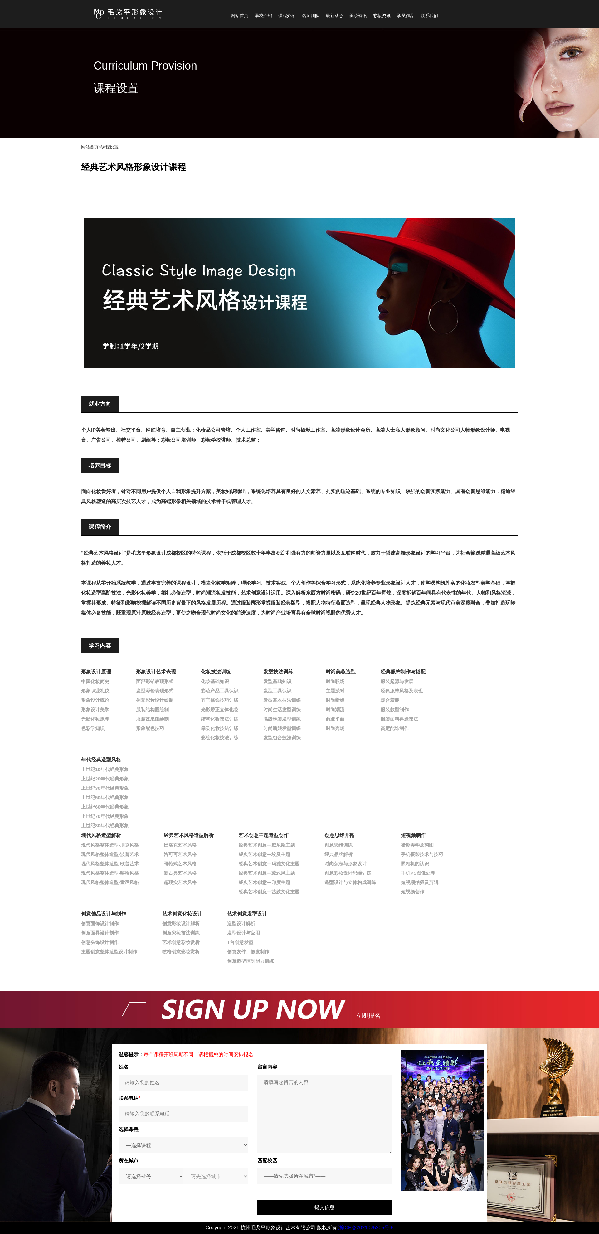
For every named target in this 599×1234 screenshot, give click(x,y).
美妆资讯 (358, 15)
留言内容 (267, 1067)
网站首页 (239, 15)
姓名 (124, 1067)
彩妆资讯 (382, 15)
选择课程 (129, 1129)
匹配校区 (267, 1160)
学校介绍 (263, 15)
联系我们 (429, 15)
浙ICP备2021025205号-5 (366, 1227)
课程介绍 (287, 15)
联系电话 (129, 1098)
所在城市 (129, 1160)
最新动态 (334, 15)
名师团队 (310, 15)
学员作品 (405, 15)
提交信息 (324, 1207)
